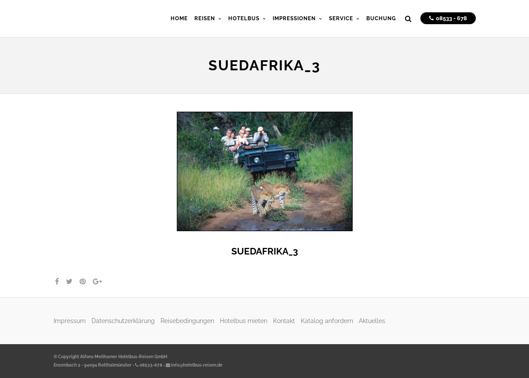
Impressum (70, 320)
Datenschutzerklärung (123, 320)
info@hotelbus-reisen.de (194, 365)
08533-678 (148, 365)
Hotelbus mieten (243, 320)
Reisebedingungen (187, 320)
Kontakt (284, 320)
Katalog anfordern (327, 320)
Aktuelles (372, 320)
